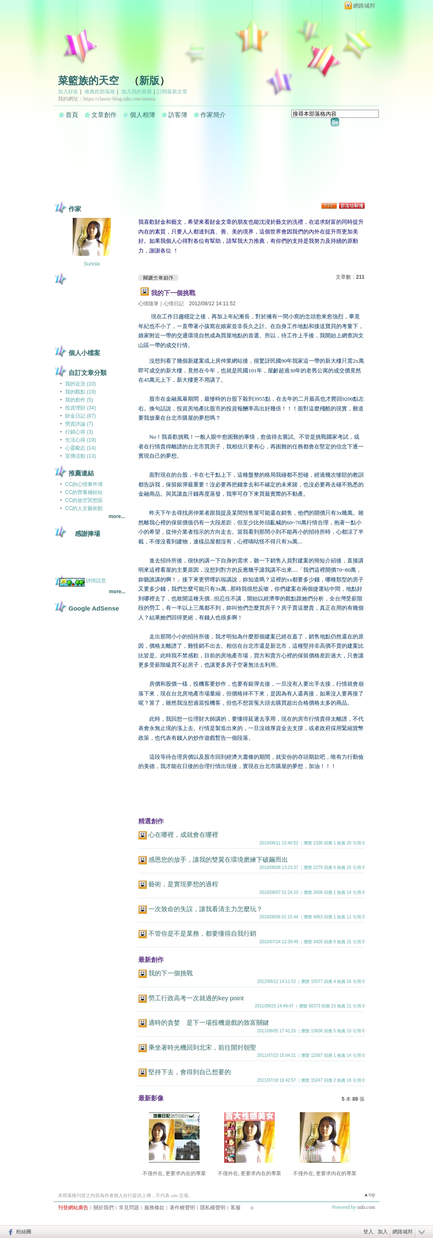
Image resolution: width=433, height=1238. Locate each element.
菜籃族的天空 (88, 80)
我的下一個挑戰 (173, 292)
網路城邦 (364, 6)
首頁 (72, 114)
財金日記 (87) (80, 416)
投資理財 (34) (80, 408)
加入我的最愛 (136, 92)
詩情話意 (96, 581)
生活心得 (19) (80, 440)
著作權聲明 (182, 1208)
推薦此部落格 (100, 92)
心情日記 (174, 304)
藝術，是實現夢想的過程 (183, 884)
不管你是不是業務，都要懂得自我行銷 (202, 933)
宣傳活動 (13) (80, 456)
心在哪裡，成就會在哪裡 (183, 834)
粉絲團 (23, 1232)
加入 (383, 1232)
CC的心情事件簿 (84, 484)
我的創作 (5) (79, 400)
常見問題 (129, 1208)
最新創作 (151, 959)
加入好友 (68, 92)
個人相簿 (142, 114)
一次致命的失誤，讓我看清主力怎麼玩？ (205, 908)
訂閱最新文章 (172, 92)
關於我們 (103, 1208)
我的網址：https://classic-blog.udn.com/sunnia (106, 99)
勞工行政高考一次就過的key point (196, 998)
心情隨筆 (148, 304)
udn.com (366, 1207)
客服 (235, 1208)
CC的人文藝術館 (84, 508)
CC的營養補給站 (84, 492)
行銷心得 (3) (79, 432)
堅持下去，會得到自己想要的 (189, 1071)
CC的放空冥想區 (84, 500)
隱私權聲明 (212, 1208)
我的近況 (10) (80, 384)
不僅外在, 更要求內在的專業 (174, 1173)
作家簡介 (213, 114)
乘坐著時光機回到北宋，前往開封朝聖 (202, 1047)
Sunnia (91, 264)
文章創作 (104, 114)
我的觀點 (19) (80, 392)
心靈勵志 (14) (80, 448)
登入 (368, 1232)
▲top (369, 1194)
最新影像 (151, 1098)
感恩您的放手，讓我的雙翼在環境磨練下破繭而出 (218, 859)
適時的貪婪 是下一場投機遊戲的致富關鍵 (208, 1022)
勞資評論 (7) (79, 424)
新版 (149, 80)
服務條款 (154, 1208)
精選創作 (151, 821)
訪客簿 (177, 114)
